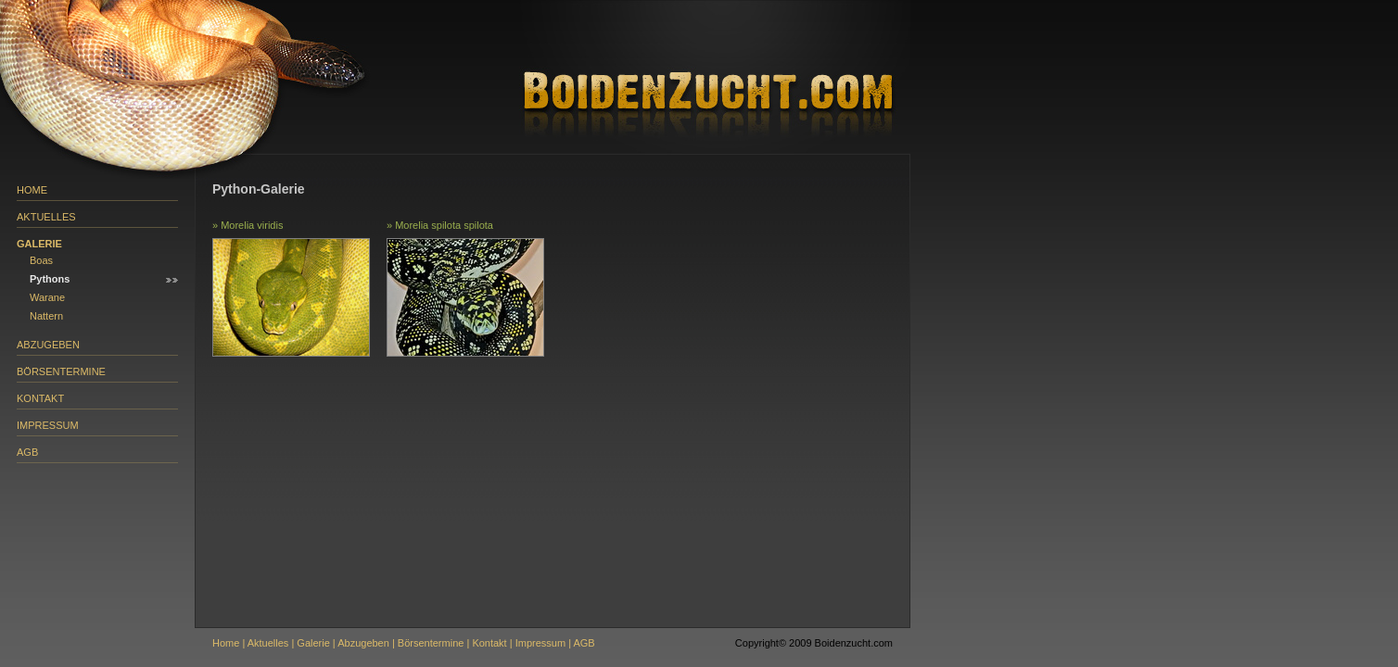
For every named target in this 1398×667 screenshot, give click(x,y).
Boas (41, 260)
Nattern (46, 315)
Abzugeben (48, 344)
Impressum (48, 425)
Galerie (39, 243)
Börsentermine (61, 371)
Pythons (50, 278)
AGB (27, 452)
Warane (47, 297)
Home (32, 189)
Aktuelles (46, 216)
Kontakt (40, 398)
